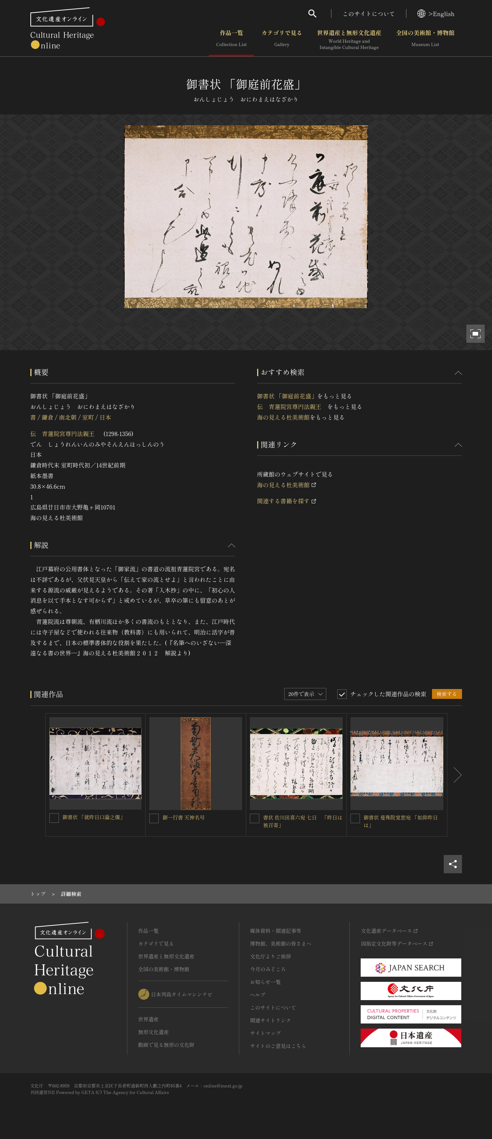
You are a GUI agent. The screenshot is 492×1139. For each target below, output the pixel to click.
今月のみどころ (268, 969)
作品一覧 (231, 40)
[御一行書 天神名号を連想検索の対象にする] (154, 818)
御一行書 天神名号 (183, 817)
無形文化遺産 (153, 1032)
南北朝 (67, 417)
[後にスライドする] (454, 775)
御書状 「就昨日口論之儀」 (94, 817)
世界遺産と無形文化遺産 (349, 40)
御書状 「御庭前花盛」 (287, 395)
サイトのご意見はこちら (278, 1045)
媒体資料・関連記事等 (275, 930)
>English (435, 13)
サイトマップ (265, 1033)
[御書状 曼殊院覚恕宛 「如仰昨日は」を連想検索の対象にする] (355, 818)
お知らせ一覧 (265, 981)
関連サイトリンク (270, 1020)
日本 (105, 417)
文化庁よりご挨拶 (270, 956)
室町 (88, 417)
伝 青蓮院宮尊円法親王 (65, 433)
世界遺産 (148, 1019)
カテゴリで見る (281, 40)
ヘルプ (258, 994)
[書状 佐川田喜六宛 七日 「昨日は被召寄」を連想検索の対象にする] (254, 818)
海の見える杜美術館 (283, 417)
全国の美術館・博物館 (425, 40)
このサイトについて (368, 13)
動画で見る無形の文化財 (166, 1044)
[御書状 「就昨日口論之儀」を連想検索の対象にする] (54, 818)
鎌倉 (47, 417)
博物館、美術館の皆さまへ (281, 943)
